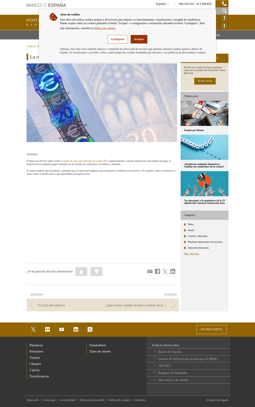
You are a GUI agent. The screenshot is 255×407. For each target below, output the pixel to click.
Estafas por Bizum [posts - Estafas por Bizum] (194, 130)
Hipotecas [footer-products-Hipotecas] (36, 345)
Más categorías (191, 253)
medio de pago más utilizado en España (84, 161)
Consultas (139, 399)
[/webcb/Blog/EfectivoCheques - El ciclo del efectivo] (64, 305)
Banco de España (169, 352)
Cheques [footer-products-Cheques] (35, 364)
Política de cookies (119, 399)
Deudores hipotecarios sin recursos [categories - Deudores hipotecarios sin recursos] (205, 242)
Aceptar (139, 39)
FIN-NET (164, 366)
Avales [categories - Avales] (191, 230)
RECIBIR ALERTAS (211, 329)
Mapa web (32, 399)
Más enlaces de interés (173, 380)
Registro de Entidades (173, 373)
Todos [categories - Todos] (191, 224)
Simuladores (97, 345)
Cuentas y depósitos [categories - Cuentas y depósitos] (198, 236)
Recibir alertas (205, 81)
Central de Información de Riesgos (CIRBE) (188, 359)
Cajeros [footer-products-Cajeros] (34, 370)
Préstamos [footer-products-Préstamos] (36, 351)
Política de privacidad (92, 399)
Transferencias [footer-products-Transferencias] (39, 376)
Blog (220, 36)
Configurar (117, 39)
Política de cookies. (105, 28)
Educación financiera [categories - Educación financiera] (198, 247)
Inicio (31, 46)
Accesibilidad (67, 399)
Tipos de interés (100, 351)
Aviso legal (49, 399)
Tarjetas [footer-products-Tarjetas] (34, 357)
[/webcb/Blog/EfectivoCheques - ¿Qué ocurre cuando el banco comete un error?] (141, 305)
